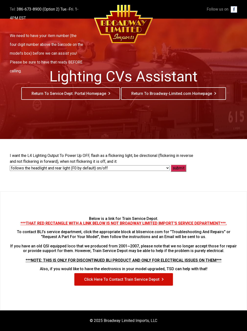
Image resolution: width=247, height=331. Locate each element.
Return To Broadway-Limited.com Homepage (171, 93)
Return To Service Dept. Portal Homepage (69, 93)
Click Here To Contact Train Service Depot (121, 279)
